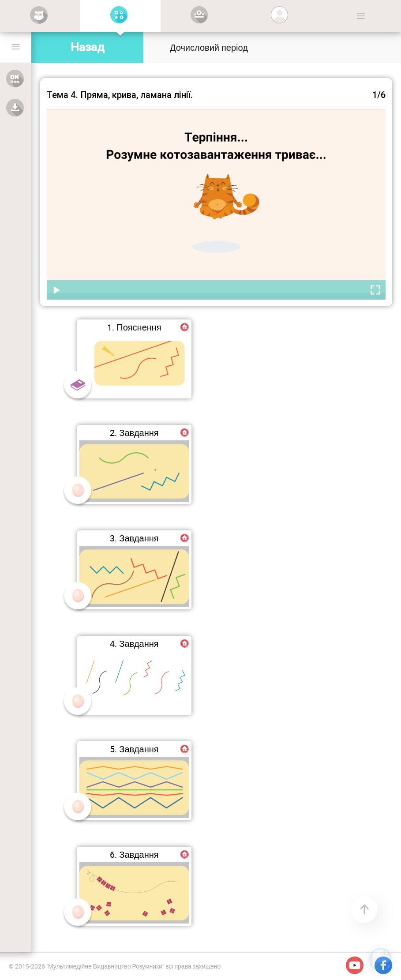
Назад (88, 47)
